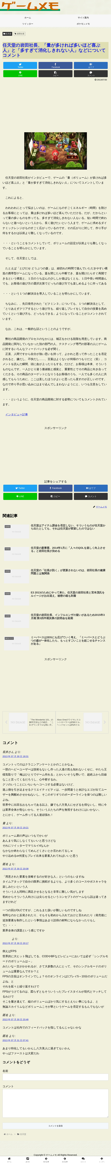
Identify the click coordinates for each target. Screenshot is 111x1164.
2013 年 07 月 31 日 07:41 (15, 1041)
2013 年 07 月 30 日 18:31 (15, 757)
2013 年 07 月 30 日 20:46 (15, 1020)
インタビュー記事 (16, 414)
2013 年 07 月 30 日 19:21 (15, 828)
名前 (5, 1071)
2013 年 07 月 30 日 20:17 (15, 944)
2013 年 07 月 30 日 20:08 (15, 869)
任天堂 (7, 34)
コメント (8, 1087)
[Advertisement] (55, 105)
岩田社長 (19, 34)
